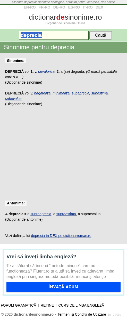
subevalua (13, 99)
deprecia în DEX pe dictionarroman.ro (61, 236)
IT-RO (87, 7)
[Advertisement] (63, 153)
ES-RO (74, 7)
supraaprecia (40, 214)
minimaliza (61, 93)
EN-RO (30, 7)
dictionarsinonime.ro (65, 17)
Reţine (47, 305)
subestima (99, 93)
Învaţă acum (63, 286)
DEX (99, 7)
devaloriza (46, 71)
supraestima (66, 214)
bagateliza (42, 93)
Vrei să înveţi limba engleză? (41, 256)
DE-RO (59, 7)
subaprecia (80, 93)
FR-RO (44, 7)
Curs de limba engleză (81, 305)
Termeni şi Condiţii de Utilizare (81, 314)
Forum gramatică (18, 305)
